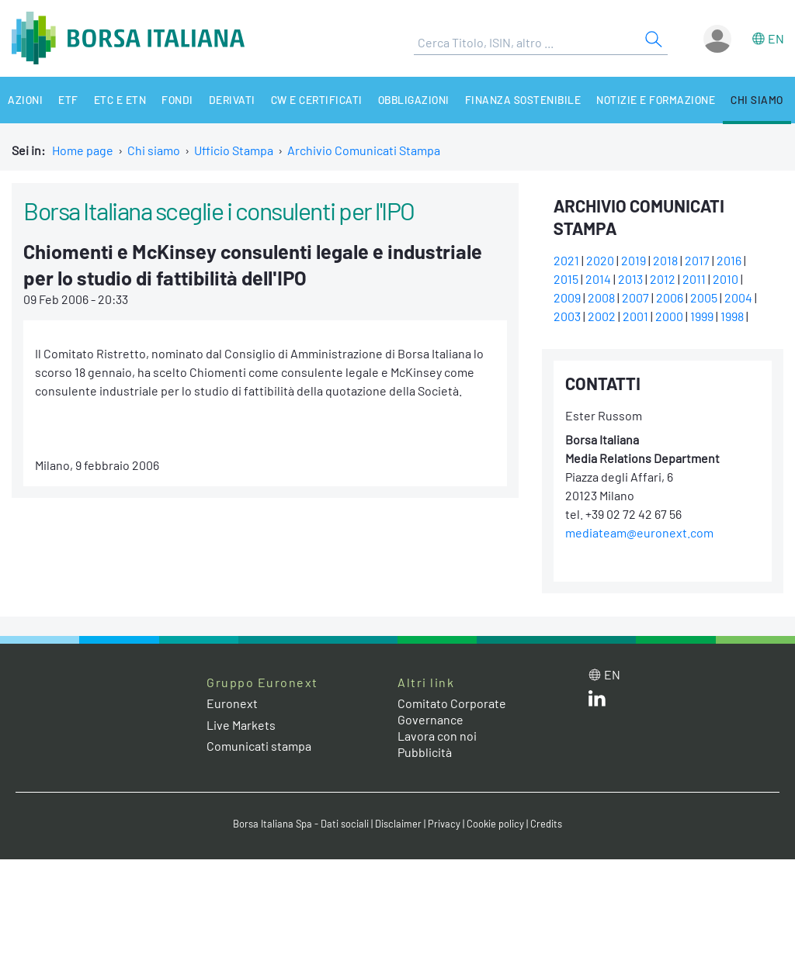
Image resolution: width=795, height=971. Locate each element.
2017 (697, 260)
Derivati (232, 99)
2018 (665, 260)
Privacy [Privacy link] (444, 823)
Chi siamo (757, 99)
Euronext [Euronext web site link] (232, 703)
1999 (701, 316)
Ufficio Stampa (233, 150)
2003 (567, 316)
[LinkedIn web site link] (597, 701)
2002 (602, 316)
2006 (669, 297)
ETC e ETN (120, 99)
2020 (600, 260)
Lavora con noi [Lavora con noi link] (437, 735)
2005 (703, 297)
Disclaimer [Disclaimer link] (398, 823)
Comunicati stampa (259, 745)
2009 (567, 297)
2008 (601, 297)
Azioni (25, 99)
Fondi (177, 99)
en (776, 38)
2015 (566, 278)
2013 (630, 278)
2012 (662, 278)
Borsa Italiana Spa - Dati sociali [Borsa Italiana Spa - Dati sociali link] (301, 823)
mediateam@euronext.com (639, 532)
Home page (82, 150)
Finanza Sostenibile (523, 99)
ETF (68, 99)
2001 (635, 316)
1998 (732, 316)
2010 (725, 278)
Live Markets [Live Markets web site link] (241, 724)
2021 (566, 260)
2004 (738, 297)
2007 (635, 297)
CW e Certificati (317, 99)
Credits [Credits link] (546, 823)
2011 (694, 278)
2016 (729, 260)
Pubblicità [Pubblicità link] (425, 752)
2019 (633, 260)
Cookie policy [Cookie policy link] (495, 823)
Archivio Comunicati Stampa (363, 150)
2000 (669, 316)
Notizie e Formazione (655, 99)
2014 (598, 278)
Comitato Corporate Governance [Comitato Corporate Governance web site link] (452, 711)
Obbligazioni (414, 99)
